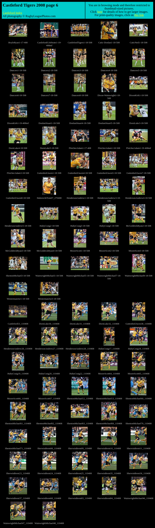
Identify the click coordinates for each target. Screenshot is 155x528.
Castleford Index (12, 12)
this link (139, 15)
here (99, 11)
